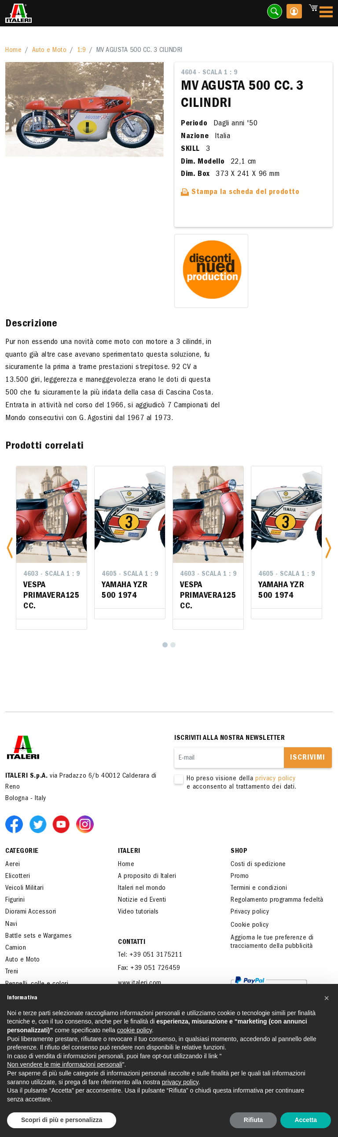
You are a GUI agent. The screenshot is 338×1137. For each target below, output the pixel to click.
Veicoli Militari (24, 888)
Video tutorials (138, 912)
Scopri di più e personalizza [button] (61, 1119)
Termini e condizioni (259, 888)
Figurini (15, 900)
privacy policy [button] (180, 1082)
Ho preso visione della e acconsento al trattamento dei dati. (247, 783)
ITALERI (129, 851)
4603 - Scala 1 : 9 (51, 574)
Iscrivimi (307, 758)
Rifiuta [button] (253, 1119)
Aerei (12, 864)
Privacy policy (250, 912)
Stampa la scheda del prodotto (240, 193)
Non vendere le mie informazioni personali (64, 1064)
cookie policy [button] (134, 1030)
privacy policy (275, 778)
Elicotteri (17, 876)
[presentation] (241, 819)
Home (13, 50)
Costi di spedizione (258, 864)
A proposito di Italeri (147, 876)
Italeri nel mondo (142, 888)
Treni (11, 972)
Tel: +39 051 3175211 (150, 955)
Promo (240, 876)
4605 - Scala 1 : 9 (130, 574)
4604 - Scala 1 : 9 (209, 73)
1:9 (81, 50)
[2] (173, 645)
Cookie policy (250, 925)
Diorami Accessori (30, 912)
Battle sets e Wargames (38, 936)
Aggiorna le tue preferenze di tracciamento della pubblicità (272, 942)
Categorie (22, 851)
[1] (165, 645)
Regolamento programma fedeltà (277, 900)
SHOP (239, 851)
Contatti (131, 942)
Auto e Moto (49, 50)
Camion (15, 948)
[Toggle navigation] (326, 13)
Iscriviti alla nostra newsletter (229, 738)
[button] (9, 548)
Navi (11, 924)
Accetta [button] (305, 1119)
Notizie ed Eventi (142, 900)
